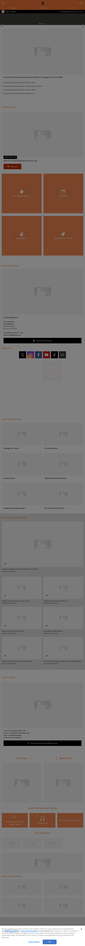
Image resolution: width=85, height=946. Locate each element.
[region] (42, 936)
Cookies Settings (34, 942)
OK (49, 942)
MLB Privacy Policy (11, 931)
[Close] (81, 929)
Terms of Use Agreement (29, 931)
